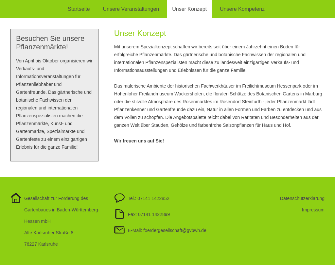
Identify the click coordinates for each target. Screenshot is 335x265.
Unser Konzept (189, 9)
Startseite (79, 9)
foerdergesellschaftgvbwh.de (174, 230)
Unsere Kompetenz (242, 9)
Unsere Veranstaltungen (131, 9)
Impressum (313, 209)
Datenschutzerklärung (302, 198)
